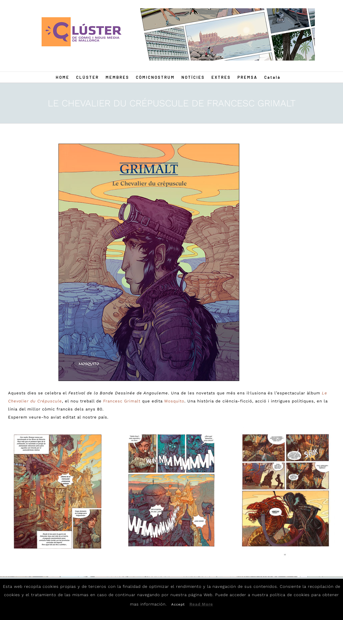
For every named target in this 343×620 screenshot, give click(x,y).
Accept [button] (178, 604)
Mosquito (174, 401)
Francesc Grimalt (121, 401)
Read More (201, 604)
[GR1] (149, 262)
